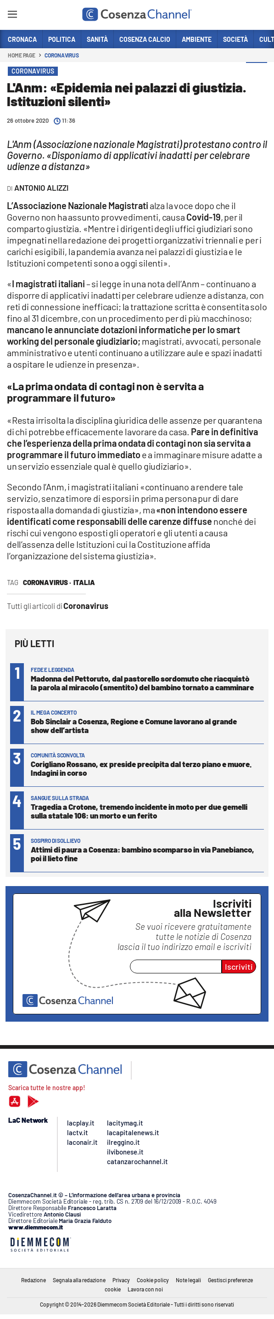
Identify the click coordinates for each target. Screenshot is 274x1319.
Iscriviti (239, 966)
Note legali (188, 1280)
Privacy (121, 1280)
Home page (21, 55)
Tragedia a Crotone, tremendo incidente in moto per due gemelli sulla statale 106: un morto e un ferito (139, 811)
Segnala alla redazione (79, 1280)
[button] (256, 73)
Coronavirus (62, 55)
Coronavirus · (47, 582)
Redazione (33, 1280)
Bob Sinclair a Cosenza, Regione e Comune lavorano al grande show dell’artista (134, 725)
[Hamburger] (12, 16)
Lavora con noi (145, 1289)
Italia (84, 582)
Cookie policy (153, 1280)
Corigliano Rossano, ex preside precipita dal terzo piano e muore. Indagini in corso (141, 768)
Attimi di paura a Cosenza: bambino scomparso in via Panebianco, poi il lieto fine (142, 854)
